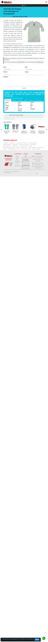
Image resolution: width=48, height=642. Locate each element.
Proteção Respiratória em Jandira (33, 132)
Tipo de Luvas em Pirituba (15, 131)
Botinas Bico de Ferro (23, 147)
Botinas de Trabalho (40, 147)
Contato (17, 162)
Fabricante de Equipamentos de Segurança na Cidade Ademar (41, 133)
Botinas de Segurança (32, 147)
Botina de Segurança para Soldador (9, 147)
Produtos (17, 161)
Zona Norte (14, 100)
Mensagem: (6, 76)
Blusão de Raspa (33, 144)
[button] (46, 2)
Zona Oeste (20, 100)
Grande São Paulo (38, 100)
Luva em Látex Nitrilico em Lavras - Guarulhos (7, 132)
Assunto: (27, 71)
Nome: (4, 67)
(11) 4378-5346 (20, 62)
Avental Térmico (15, 144)
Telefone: (5, 71)
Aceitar (37, 639)
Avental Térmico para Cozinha (24, 144)
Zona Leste (31, 100)
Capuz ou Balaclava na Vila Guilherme (24, 132)
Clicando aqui (39, 62)
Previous (1, 129)
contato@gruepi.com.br (27, 157)
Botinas (17, 147)
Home (17, 156)
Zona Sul (25, 100)
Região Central (7, 100)
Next (46, 129)
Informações (17, 165)
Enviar (24, 88)
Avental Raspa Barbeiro (7, 144)
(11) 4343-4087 (26, 166)
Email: (26, 67)
